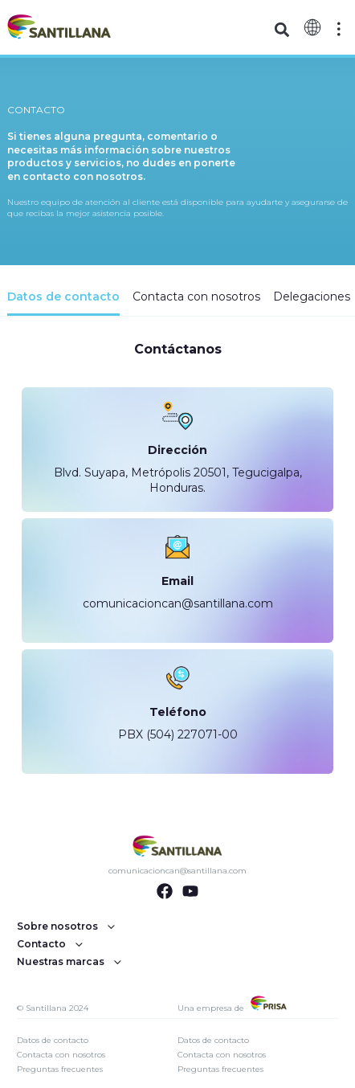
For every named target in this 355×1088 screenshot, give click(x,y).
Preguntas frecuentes (60, 1069)
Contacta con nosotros (61, 1054)
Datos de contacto (52, 1040)
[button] (281, 29)
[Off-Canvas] (339, 29)
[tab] (63, 302)
